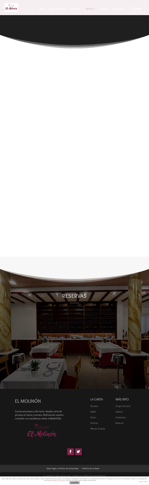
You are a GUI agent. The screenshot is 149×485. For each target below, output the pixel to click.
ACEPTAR (74, 483)
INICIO (42, 9)
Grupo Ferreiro (123, 406)
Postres (94, 423)
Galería (119, 411)
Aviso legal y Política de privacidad (62, 468)
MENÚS (90, 9)
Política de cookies (90, 468)
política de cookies (59, 480)
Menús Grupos (97, 428)
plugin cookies (143, 481)
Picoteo (94, 406)
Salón (93, 411)
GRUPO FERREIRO (58, 9)
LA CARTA (75, 9)
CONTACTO (117, 9)
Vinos (93, 417)
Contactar (121, 417)
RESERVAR (137, 8)
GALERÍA (104, 9)
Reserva (120, 423)
